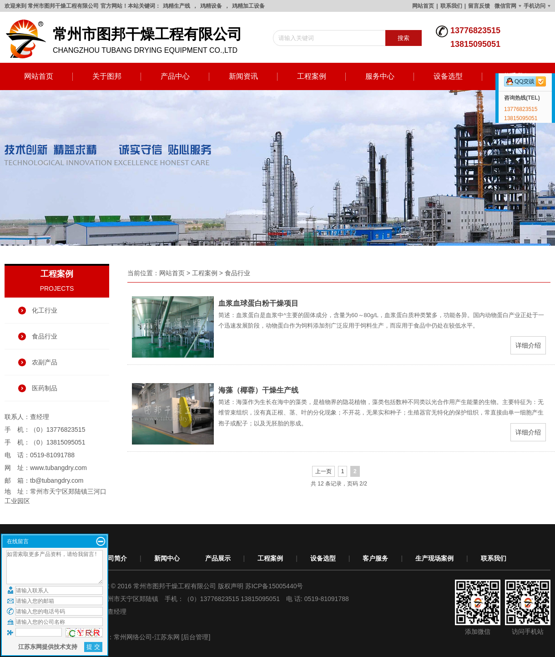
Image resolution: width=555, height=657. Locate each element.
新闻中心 (167, 558)
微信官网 (505, 6)
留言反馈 (479, 6)
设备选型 (448, 76)
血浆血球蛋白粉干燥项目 (258, 303)
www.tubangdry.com (58, 467)
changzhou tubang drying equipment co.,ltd (127, 39)
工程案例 (311, 76)
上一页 (323, 471)
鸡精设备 (211, 6)
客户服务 (375, 558)
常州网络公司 (133, 637)
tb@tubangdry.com (56, 480)
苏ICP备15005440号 (274, 586)
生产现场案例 (434, 558)
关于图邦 (106, 76)
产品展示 (218, 558)
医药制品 (44, 388)
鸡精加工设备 (248, 6)
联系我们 (451, 6)
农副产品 (44, 362)
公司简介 (114, 558)
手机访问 (534, 6)
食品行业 (44, 336)
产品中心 (175, 76)
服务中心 (379, 76)
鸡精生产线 (176, 6)
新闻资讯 (243, 76)
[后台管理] (196, 637)
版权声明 (230, 586)
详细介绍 (528, 345)
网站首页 (423, 6)
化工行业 (44, 310)
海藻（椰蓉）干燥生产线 (258, 390)
